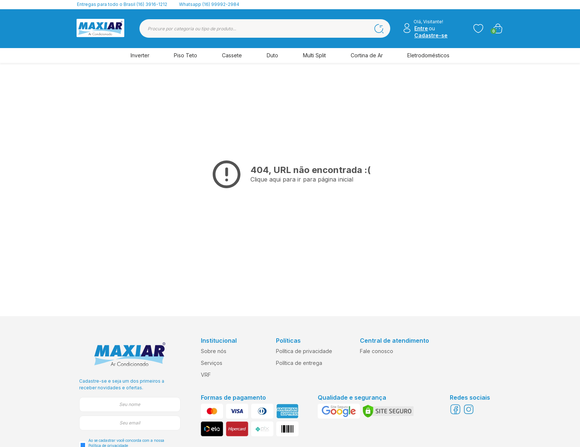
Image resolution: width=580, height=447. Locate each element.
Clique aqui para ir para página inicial (301, 179)
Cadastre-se (431, 35)
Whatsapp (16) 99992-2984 (209, 4)
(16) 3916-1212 (151, 4)
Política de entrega (299, 363)
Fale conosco (376, 351)
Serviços (211, 363)
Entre (421, 28)
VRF (206, 375)
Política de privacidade (304, 351)
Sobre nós (213, 351)
